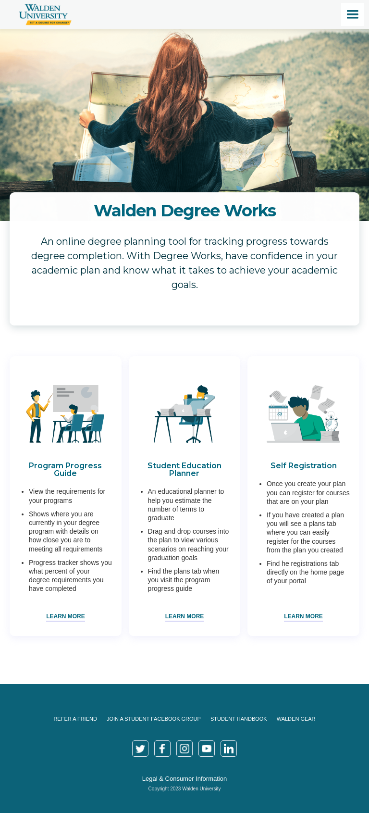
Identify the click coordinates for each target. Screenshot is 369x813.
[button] (352, 14)
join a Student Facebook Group (154, 719)
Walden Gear (296, 719)
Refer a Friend (75, 719)
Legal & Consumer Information (184, 778)
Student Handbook (238, 719)
